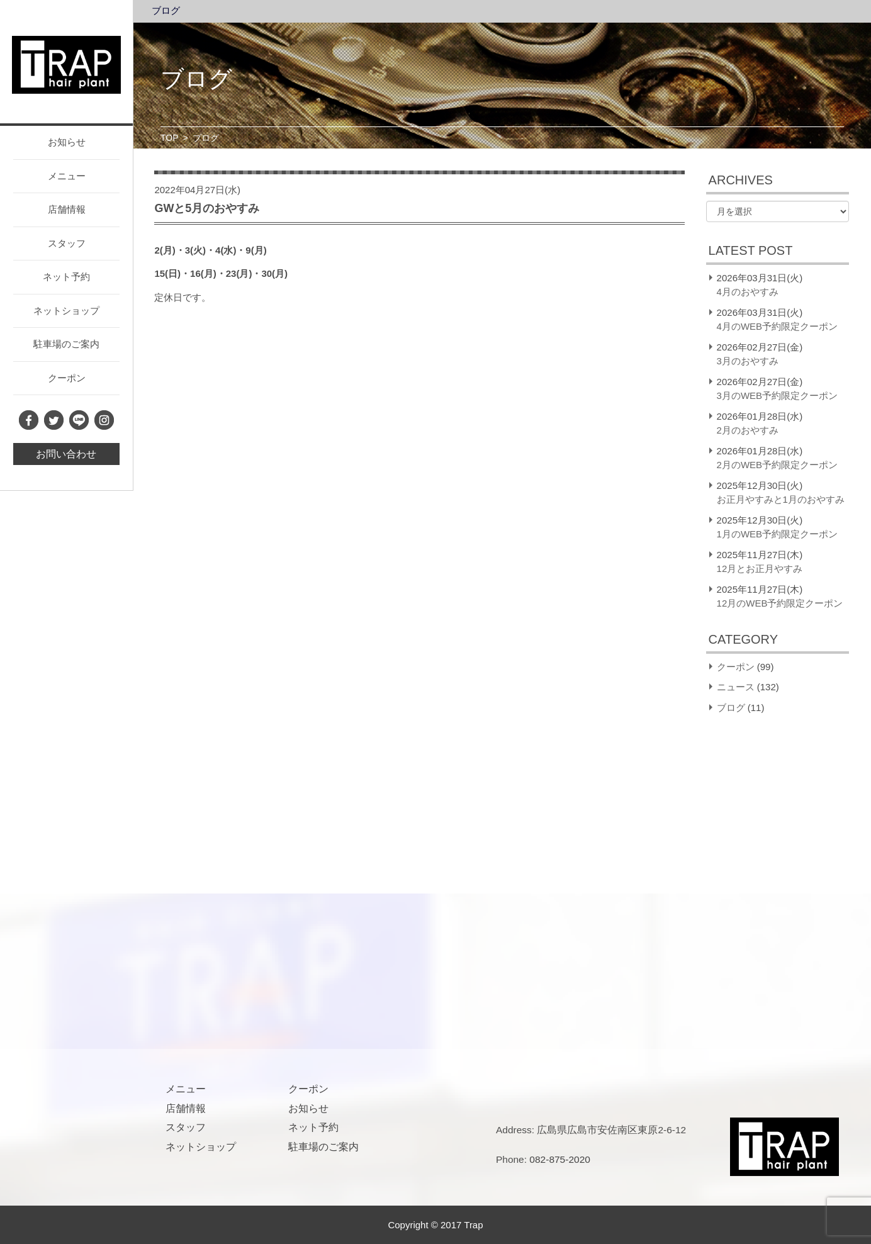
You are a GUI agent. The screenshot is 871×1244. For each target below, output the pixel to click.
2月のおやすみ (747, 430)
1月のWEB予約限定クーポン (777, 534)
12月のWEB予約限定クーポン (780, 603)
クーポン (67, 378)
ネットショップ (66, 310)
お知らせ (67, 142)
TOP (169, 138)
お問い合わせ (66, 454)
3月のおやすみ (747, 361)
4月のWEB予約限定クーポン (777, 326)
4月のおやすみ (747, 291)
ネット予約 (66, 276)
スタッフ (67, 243)
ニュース (736, 686)
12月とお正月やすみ (760, 568)
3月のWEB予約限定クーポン (777, 395)
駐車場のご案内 (66, 344)
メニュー (67, 176)
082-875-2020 (559, 1159)
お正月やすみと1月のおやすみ (781, 499)
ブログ (166, 11)
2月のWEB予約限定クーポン (777, 464)
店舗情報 (67, 209)
